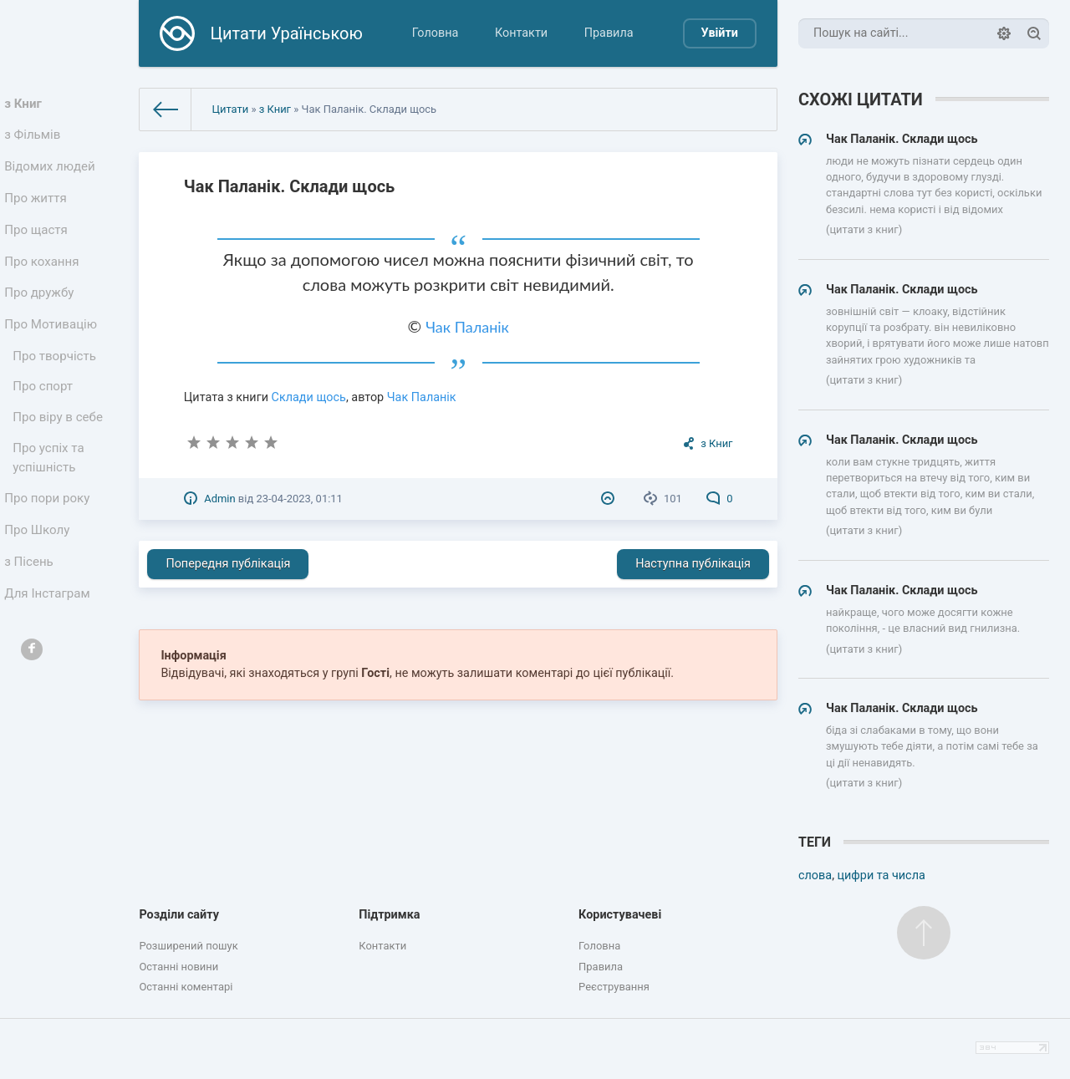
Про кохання (43, 279)
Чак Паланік (467, 327)
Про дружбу (41, 313)
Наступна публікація (693, 564)
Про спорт (45, 416)
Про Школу (39, 570)
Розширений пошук (188, 945)
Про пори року (48, 535)
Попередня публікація (228, 564)
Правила (609, 33)
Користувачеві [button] (619, 915)
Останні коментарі (185, 986)
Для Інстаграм (49, 640)
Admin (219, 498)
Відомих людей (51, 174)
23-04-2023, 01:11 (299, 498)
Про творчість (56, 382)
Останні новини (178, 966)
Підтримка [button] (389, 915)
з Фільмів (35, 140)
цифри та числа (881, 875)
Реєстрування (614, 986)
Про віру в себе (60, 449)
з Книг (26, 105)
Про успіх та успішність (51, 492)
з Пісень (31, 605)
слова (815, 875)
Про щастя (38, 244)
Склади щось (309, 397)
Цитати (229, 109)
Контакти (521, 33)
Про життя (38, 209)
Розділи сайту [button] (179, 915)
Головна (435, 33)
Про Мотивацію (52, 348)
